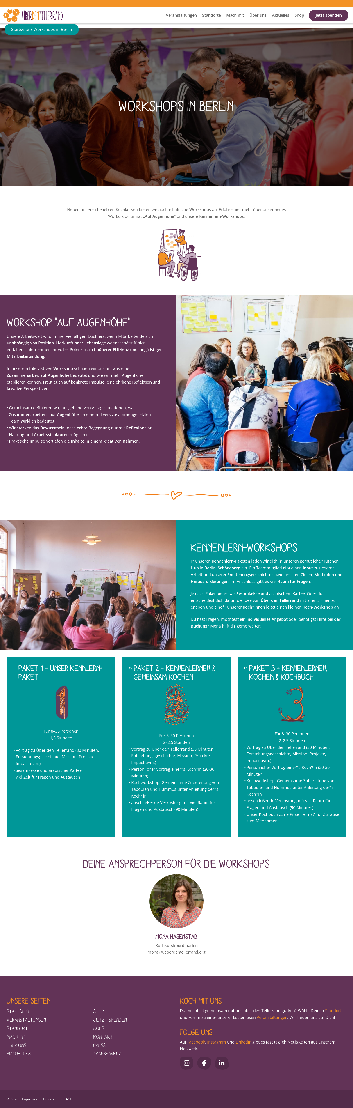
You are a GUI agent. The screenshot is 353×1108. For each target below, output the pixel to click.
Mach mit (235, 18)
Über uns (258, 18)
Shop (299, 18)
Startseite (20, 37)
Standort (333, 1010)
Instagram (216, 1042)
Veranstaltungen (181, 18)
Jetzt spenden (329, 18)
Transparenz (107, 1053)
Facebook (196, 1042)
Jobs (98, 1028)
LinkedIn (243, 1042)
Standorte (211, 18)
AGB (69, 1099)
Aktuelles (280, 18)
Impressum (30, 1099)
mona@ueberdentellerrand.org (176, 952)
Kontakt (103, 1036)
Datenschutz (52, 1099)
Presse (101, 1045)
